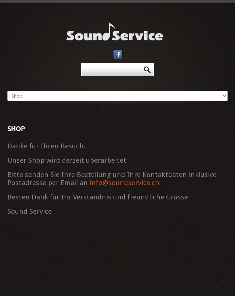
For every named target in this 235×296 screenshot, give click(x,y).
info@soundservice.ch (124, 183)
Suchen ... (81, 63)
